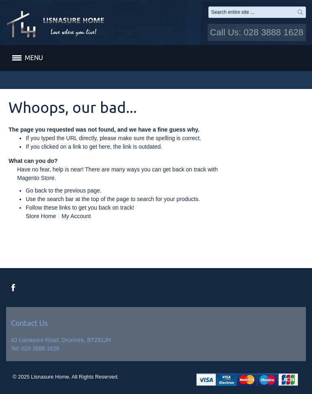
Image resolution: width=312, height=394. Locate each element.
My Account (76, 216)
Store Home (41, 216)
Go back (36, 190)
